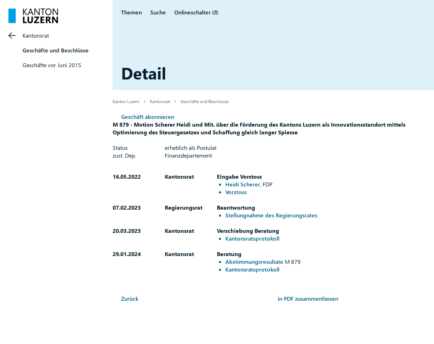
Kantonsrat (36, 35)
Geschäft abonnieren (147, 116)
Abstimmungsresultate (254, 261)
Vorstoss (236, 192)
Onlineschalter (192, 12)
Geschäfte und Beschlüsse (56, 50)
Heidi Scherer (242, 184)
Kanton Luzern (126, 101)
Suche (158, 12)
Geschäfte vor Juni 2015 (52, 65)
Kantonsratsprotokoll (252, 238)
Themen (131, 12)
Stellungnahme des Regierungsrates (271, 215)
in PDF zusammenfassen (308, 298)
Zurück (129, 298)
